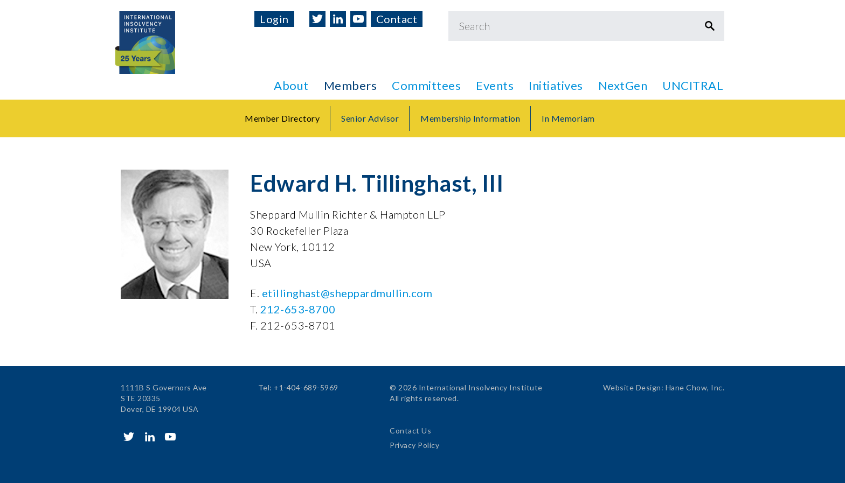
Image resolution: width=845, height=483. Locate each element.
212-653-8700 (298, 309)
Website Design (632, 387)
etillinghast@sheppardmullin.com (347, 292)
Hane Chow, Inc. (695, 387)
